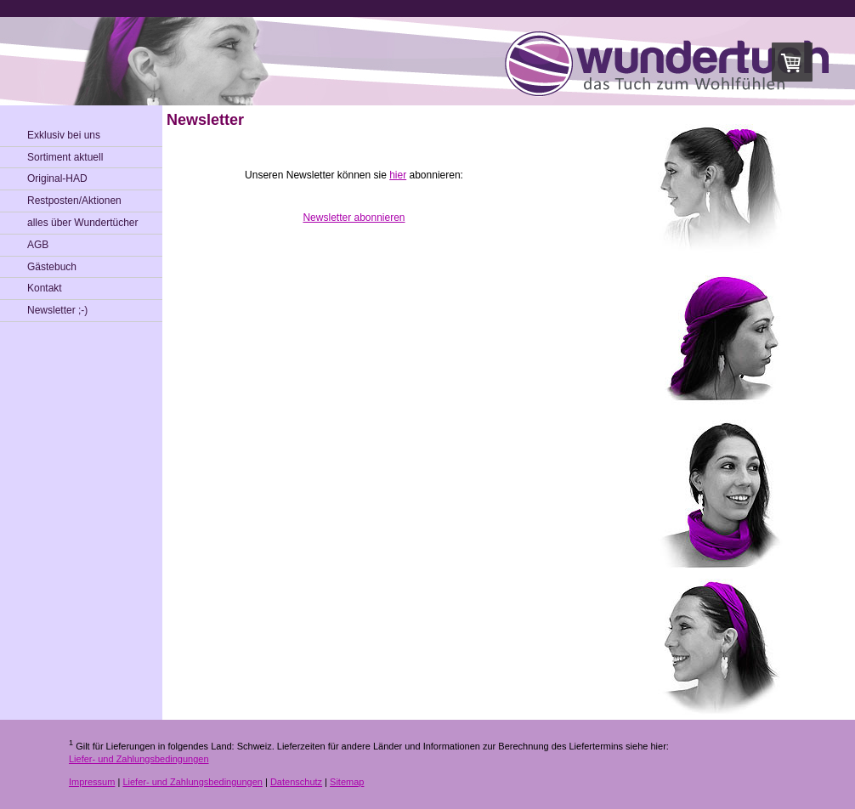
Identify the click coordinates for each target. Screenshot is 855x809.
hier (397, 175)
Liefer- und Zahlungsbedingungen (139, 759)
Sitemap (347, 782)
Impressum (92, 782)
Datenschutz (296, 782)
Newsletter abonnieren (354, 217)
